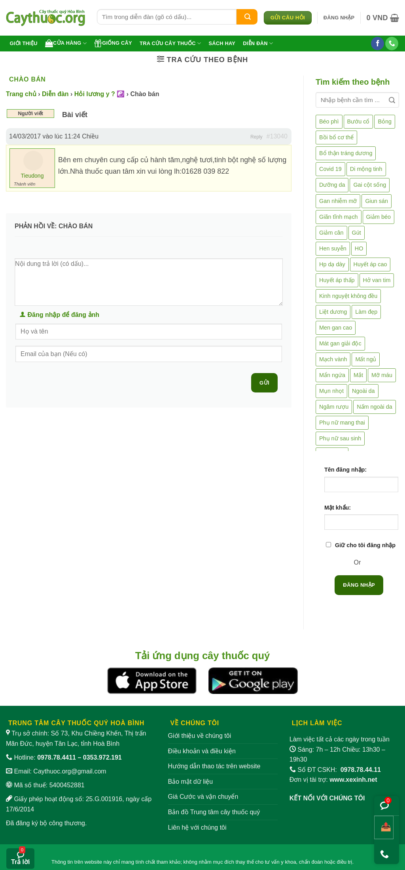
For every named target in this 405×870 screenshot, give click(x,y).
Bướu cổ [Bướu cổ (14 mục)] (358, 121)
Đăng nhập (359, 585)
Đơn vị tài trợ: (333, 779)
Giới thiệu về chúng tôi (199, 735)
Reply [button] (256, 137)
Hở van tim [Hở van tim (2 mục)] (377, 280)
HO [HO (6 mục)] (359, 248)
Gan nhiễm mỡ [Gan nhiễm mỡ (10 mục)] (338, 201)
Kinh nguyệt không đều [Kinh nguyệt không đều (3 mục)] (348, 296)
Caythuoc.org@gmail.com (69, 771)
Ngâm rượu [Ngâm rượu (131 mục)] (333, 407)
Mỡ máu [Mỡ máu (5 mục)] (381, 375)
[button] (339, 18)
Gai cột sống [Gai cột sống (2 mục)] (369, 185)
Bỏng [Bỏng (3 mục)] (385, 121)
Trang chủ (21, 94)
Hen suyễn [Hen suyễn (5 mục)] (332, 248)
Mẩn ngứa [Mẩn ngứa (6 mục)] (332, 375)
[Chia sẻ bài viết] (384, 827)
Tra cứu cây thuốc (170, 43)
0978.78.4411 (56, 757)
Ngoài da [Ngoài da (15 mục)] (363, 391)
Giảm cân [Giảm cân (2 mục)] (331, 232)
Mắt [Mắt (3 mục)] (358, 375)
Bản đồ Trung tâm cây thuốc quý (214, 812)
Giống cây (113, 43)
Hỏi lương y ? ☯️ (99, 94)
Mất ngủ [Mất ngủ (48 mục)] (365, 359)
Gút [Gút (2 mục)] (356, 232)
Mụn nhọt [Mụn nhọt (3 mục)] (331, 391)
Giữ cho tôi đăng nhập (365, 545)
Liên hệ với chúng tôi (197, 827)
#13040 (277, 136)
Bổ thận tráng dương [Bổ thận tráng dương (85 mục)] (345, 153)
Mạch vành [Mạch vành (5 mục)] (333, 359)
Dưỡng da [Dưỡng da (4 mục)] (332, 185)
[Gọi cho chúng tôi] (391, 43)
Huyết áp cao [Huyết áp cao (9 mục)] (370, 264)
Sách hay (221, 43)
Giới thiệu (24, 43)
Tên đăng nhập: (345, 469)
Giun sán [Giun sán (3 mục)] (376, 201)
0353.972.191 (102, 757)
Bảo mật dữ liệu (190, 781)
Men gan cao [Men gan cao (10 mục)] (335, 327)
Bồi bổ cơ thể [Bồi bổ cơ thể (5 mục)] (336, 137)
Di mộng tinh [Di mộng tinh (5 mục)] (366, 169)
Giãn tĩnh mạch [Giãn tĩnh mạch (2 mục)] (338, 217)
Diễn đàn (258, 43)
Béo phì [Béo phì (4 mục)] (329, 121)
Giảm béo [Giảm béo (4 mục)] (378, 217)
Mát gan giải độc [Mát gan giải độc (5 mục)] (340, 343)
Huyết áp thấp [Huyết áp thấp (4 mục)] (337, 280)
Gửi (264, 383)
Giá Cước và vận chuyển (203, 796)
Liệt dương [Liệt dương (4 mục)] (333, 312)
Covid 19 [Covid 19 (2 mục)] (330, 169)
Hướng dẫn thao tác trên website (214, 766)
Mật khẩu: (337, 507)
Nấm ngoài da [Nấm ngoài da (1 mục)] (374, 407)
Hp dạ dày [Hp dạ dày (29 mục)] (332, 264)
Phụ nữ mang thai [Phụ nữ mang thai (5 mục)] (342, 422)
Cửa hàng (66, 43)
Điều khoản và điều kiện (202, 751)
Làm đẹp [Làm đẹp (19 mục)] (366, 312)
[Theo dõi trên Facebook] (377, 43)
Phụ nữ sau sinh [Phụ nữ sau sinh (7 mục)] (340, 438)
